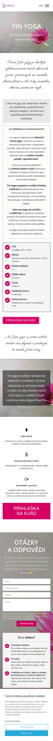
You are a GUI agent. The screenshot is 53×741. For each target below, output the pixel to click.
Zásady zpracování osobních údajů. (21, 618)
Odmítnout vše (26, 726)
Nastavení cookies (12, 721)
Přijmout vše (26, 733)
